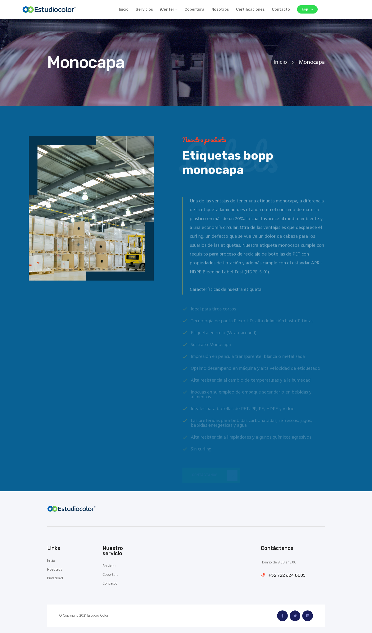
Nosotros (220, 9)
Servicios (144, 9)
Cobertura (194, 9)
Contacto (281, 9)
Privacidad (55, 578)
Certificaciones (250, 9)
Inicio (124, 9)
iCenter (167, 9)
